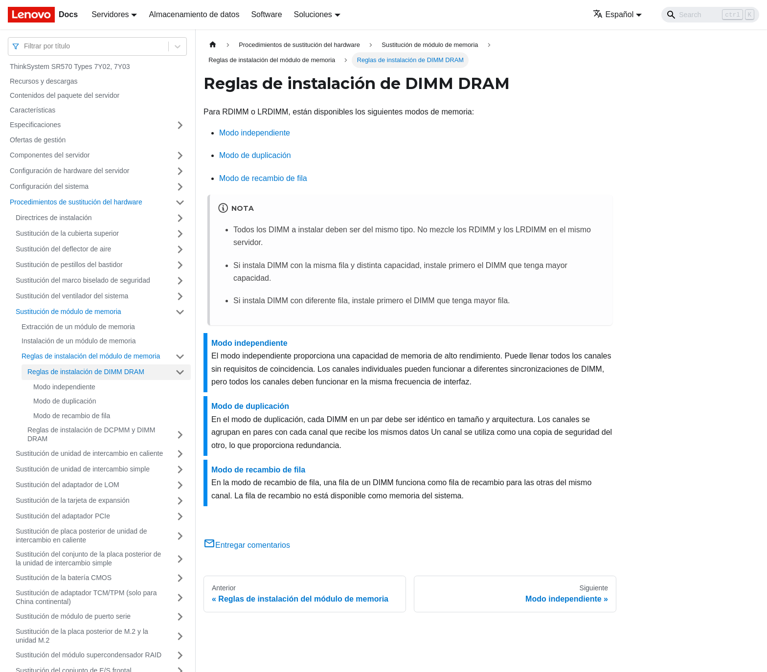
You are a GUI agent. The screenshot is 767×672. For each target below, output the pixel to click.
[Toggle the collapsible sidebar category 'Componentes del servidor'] (180, 155)
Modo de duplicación (64, 401)
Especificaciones (35, 125)
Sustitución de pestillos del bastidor (69, 265)
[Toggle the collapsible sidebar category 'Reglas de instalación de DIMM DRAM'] (180, 372)
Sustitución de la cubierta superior (67, 233)
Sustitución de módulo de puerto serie (73, 616)
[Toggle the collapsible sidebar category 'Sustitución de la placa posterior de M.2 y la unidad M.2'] (180, 636)
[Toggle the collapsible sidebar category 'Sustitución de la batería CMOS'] (180, 578)
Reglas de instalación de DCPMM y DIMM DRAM (91, 434)
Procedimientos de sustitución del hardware (76, 202)
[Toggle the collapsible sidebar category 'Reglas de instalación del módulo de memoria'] (180, 356)
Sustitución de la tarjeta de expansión (73, 500)
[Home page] (212, 44)
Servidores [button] (110, 14)
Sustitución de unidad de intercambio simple (83, 469)
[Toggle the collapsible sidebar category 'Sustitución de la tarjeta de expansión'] (180, 501)
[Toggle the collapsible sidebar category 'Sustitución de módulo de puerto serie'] (180, 617)
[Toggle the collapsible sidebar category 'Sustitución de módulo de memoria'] (180, 312)
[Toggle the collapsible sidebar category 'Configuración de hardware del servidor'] (180, 171)
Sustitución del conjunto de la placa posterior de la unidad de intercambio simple (88, 558)
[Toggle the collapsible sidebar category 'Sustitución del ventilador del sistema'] (180, 296)
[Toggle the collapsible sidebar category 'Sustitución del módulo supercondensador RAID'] (180, 655)
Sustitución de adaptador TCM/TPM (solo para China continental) (86, 597)
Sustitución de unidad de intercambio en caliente (89, 453)
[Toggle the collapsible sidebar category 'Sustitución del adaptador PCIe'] (180, 516)
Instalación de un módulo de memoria (78, 341)
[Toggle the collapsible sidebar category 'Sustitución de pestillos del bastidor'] (180, 265)
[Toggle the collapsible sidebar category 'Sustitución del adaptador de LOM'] (180, 485)
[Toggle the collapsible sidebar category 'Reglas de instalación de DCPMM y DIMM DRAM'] (180, 434)
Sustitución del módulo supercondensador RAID (88, 655)
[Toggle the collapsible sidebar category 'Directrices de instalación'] (180, 218)
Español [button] (613, 14)
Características (32, 110)
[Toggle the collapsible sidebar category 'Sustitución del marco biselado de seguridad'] (180, 281)
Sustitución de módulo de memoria (68, 311)
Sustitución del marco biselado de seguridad (83, 280)
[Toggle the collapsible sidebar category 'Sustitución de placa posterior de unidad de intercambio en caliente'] (180, 535)
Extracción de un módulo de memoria (78, 327)
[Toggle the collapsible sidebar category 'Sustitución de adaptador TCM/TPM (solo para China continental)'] (180, 597)
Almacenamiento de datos (194, 14)
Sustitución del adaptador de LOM (67, 485)
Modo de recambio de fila (71, 416)
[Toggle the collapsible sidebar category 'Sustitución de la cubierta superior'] (180, 234)
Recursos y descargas (44, 81)
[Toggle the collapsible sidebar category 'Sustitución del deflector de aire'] (180, 249)
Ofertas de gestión (38, 140)
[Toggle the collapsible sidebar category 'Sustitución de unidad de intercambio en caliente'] (180, 454)
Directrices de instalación (54, 218)
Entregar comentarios (246, 545)
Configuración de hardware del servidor (69, 171)
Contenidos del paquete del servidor (64, 95)
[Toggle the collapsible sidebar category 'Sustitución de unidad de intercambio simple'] (180, 469)
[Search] (710, 14)
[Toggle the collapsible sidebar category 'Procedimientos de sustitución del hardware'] (180, 202)
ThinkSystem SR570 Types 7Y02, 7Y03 (70, 66)
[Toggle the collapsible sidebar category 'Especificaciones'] (180, 125)
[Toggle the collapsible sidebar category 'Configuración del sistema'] (180, 187)
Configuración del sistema (49, 186)
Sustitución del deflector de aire (63, 249)
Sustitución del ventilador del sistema (72, 296)
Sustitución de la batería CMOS (64, 578)
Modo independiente (64, 387)
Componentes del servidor (50, 155)
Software (266, 14)
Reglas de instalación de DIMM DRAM (85, 372)
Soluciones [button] (313, 14)
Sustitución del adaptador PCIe (63, 516)
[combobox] (25, 46)
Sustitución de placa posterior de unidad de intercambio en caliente (81, 535)
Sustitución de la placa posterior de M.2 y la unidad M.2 (82, 635)
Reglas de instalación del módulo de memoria (91, 356)
